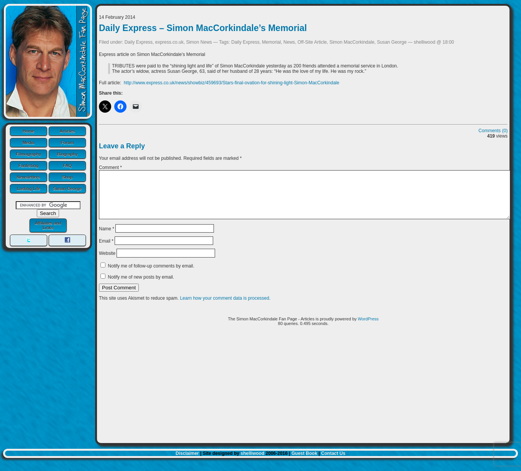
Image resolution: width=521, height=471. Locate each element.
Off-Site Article (312, 42)
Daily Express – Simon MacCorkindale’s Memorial (203, 28)
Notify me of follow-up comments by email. (151, 275)
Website (107, 262)
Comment (110, 167)
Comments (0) (493, 130)
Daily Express (139, 42)
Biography (67, 154)
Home (29, 131)
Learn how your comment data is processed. (225, 307)
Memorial (271, 42)
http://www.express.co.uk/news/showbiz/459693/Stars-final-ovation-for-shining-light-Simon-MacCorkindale (231, 82)
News (289, 42)
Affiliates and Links (48, 225)
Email (106, 250)
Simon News (199, 42)
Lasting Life (28, 188)
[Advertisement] (303, 396)
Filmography (28, 154)
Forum (67, 142)
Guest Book (304, 462)
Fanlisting (28, 165)
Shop (67, 177)
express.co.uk (169, 42)
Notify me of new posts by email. (141, 286)
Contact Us (333, 462)
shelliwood (252, 462)
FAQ (67, 165)
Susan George (67, 188)
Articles (67, 131)
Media (29, 142)
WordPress (368, 328)
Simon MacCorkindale (351, 42)
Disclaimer (187, 462)
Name (106, 237)
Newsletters (28, 177)
